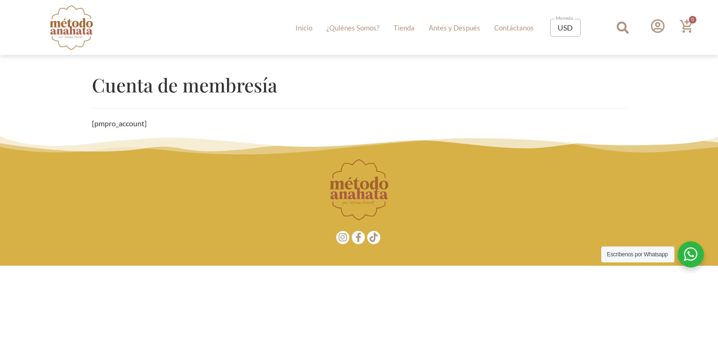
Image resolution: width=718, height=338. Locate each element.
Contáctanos (514, 27)
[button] (622, 27)
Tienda (404, 27)
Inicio (303, 27)
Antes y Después (454, 27)
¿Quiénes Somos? (352, 27)
